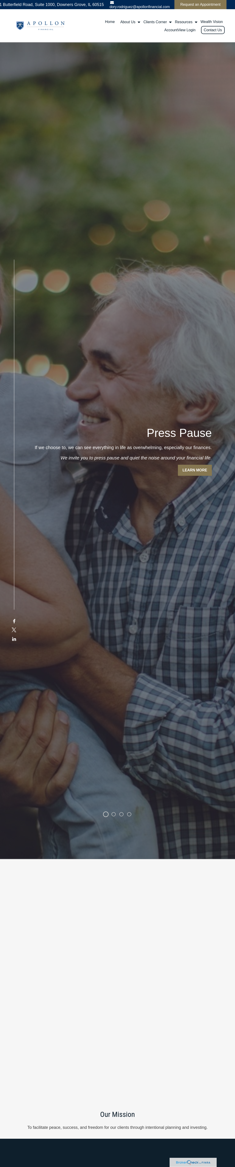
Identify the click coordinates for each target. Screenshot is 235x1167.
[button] (110, 22)
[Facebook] (14, 591)
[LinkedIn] (14, 609)
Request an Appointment (200, 4)
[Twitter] (14, 600)
